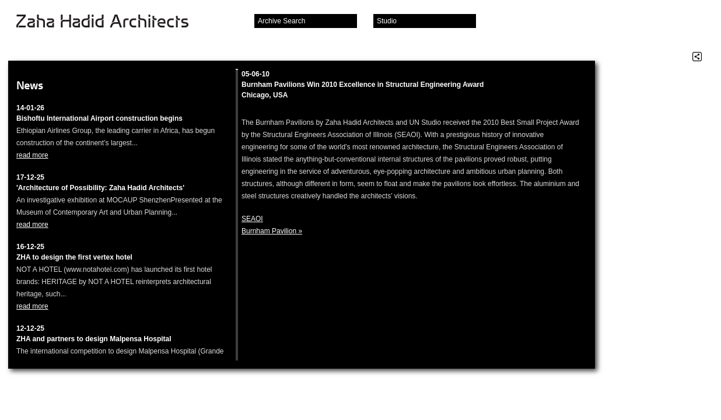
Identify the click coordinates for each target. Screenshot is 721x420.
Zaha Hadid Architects (111, 22)
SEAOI (252, 219)
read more (32, 155)
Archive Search (281, 21)
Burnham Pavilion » (272, 231)
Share (697, 56)
